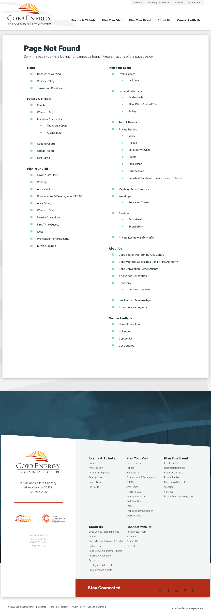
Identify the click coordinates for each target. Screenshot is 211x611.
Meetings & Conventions (135, 189)
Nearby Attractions (49, 217)
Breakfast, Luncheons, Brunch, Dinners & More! (155, 178)
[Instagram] (184, 595)
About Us (164, 20)
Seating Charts (47, 144)
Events (41, 105)
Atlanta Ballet (54, 133)
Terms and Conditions (51, 88)
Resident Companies (51, 119)
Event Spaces (128, 74)
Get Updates (194, 2)
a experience (187, 607)
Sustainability (136, 227)
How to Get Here (48, 175)
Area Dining (44, 203)
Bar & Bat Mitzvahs (139, 150)
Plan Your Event (140, 20)
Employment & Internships (136, 300)
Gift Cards (43, 158)
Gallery (132, 112)
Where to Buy (46, 112)
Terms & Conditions (59, 606)
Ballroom (138, 2)
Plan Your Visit (112, 20)
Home (31, 68)
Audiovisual (135, 220)
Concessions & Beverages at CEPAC (61, 196)
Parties (133, 143)
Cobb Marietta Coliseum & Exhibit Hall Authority (150, 262)
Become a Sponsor (140, 289)
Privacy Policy (46, 81)
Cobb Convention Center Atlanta (140, 269)
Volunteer (178, 2)
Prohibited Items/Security (54, 239)
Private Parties (128, 129)
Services (124, 213)
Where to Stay (46, 210)
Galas (132, 136)
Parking (42, 182)
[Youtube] (176, 595)
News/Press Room (131, 324)
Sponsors (125, 283)
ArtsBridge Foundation (158, 2)
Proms (132, 157)
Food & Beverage (130, 122)
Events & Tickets (83, 20)
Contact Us (126, 338)
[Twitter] (160, 595)
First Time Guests (48, 224)
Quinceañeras (136, 171)
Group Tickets (46, 151)
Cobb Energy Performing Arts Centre (142, 255)
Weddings (125, 196)
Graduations (135, 164)
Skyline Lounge (47, 246)
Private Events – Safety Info (137, 237)
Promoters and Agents (133, 307)
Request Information (132, 91)
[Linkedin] (193, 595)
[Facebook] (168, 595)
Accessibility (45, 189)
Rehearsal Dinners (139, 202)
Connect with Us (188, 20)
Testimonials (136, 97)
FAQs (40, 231)
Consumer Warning (49, 74)
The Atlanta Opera (57, 126)
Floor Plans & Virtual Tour (143, 104)
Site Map (42, 606)
